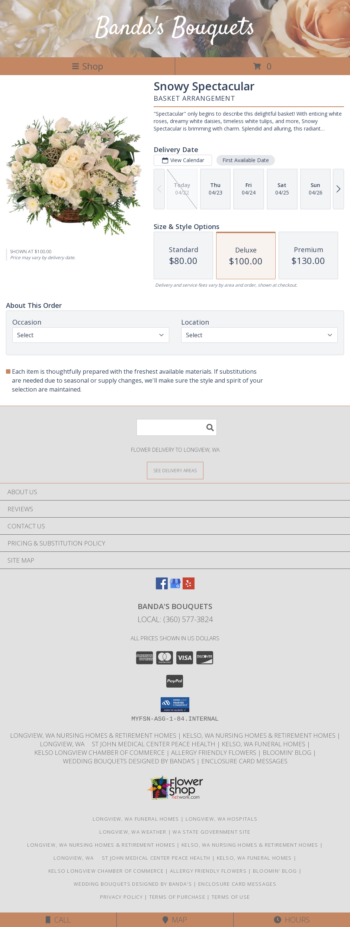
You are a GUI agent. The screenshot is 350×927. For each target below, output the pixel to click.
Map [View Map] (175, 920)
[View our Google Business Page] (175, 587)
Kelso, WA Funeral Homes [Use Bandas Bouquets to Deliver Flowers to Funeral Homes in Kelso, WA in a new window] (264, 744)
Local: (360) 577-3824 (175, 619)
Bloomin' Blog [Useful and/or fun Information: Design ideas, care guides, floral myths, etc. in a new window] (288, 752)
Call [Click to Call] (58, 920)
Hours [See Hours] (292, 920)
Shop (87, 66)
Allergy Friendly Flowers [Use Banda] (214, 752)
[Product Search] (177, 427)
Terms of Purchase (177, 897)
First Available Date (245, 160)
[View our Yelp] (189, 587)
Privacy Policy (121, 897)
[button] (175, 704)
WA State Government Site (211, 831)
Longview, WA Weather (132, 831)
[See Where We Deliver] (175, 470)
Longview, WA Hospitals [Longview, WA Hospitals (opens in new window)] (222, 818)
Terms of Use (231, 897)
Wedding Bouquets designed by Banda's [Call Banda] (129, 761)
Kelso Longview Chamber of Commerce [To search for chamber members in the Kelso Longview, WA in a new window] (100, 752)
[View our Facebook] (162, 587)
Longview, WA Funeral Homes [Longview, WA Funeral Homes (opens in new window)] (136, 818)
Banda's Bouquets (175, 28)
